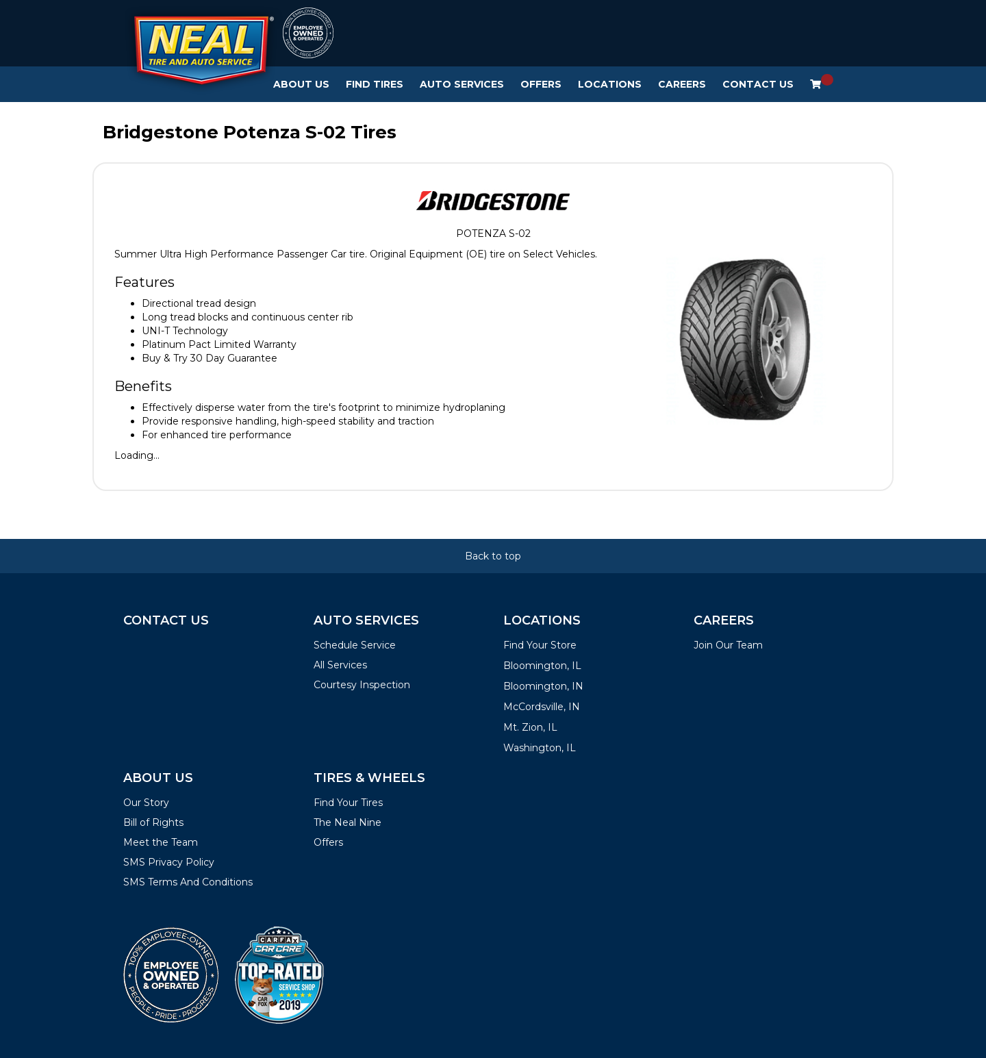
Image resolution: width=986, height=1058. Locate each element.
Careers (682, 84)
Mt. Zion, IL (530, 727)
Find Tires (374, 84)
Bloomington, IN (543, 686)
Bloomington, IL (542, 665)
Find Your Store (540, 645)
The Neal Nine (347, 822)
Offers (540, 84)
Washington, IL (539, 748)
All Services (340, 665)
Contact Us (758, 84)
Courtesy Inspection (362, 685)
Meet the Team (160, 842)
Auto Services (462, 84)
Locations (610, 84)
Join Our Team (728, 645)
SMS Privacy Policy (168, 862)
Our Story (146, 802)
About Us (301, 84)
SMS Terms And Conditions (188, 882)
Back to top (493, 556)
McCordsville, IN (541, 707)
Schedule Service (355, 645)
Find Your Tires (348, 802)
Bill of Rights (153, 822)
